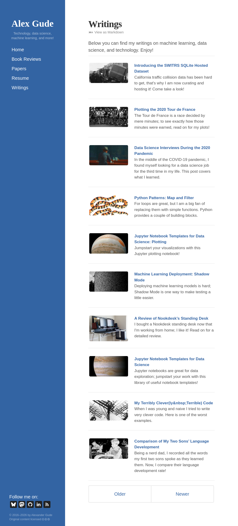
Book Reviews (26, 59)
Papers (19, 68)
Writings (20, 87)
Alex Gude (32, 23)
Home (18, 49)
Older (120, 494)
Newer (182, 494)
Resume (20, 78)
